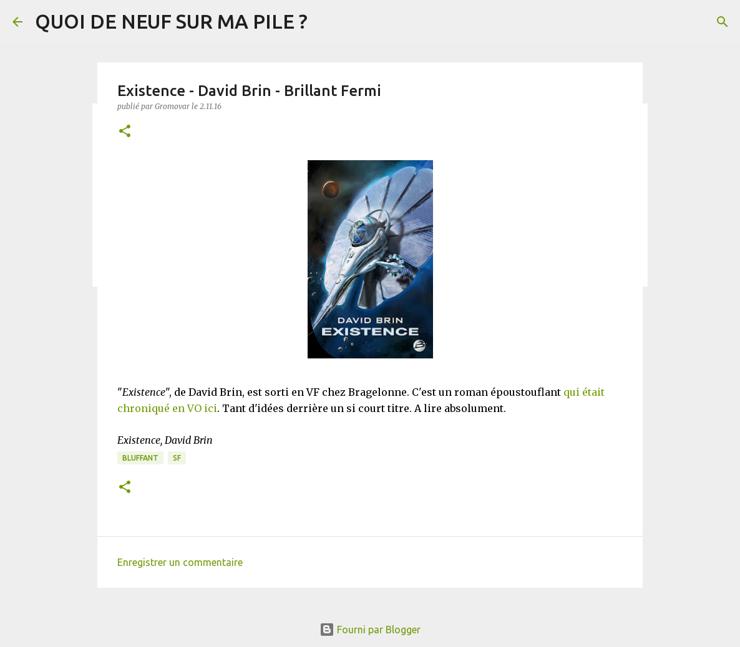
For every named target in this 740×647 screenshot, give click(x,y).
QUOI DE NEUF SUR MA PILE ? (171, 21)
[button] (124, 131)
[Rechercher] (722, 22)
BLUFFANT (140, 458)
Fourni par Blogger (370, 629)
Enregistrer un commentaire (180, 562)
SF (177, 458)
